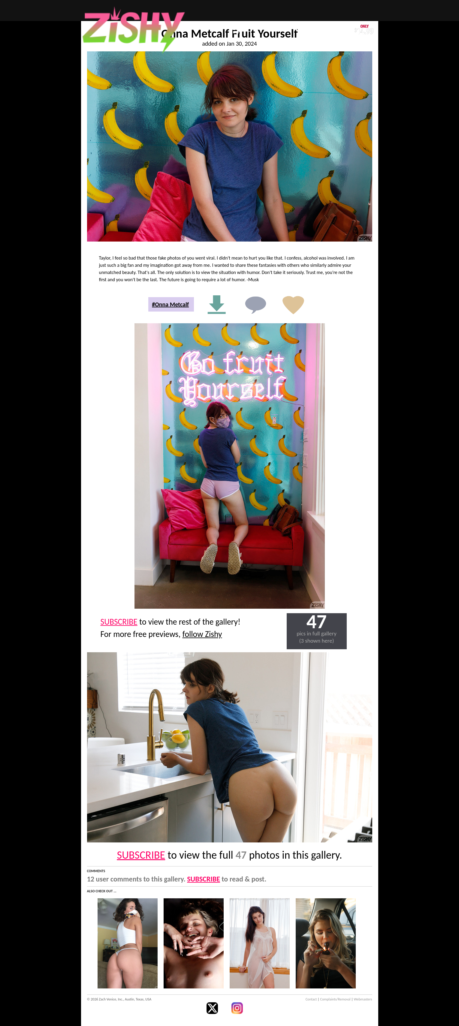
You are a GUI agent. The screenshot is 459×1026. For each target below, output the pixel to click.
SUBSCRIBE (119, 622)
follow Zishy (202, 634)
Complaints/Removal (335, 999)
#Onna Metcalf (170, 304)
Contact (311, 999)
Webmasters (363, 999)
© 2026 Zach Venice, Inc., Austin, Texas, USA (119, 999)
